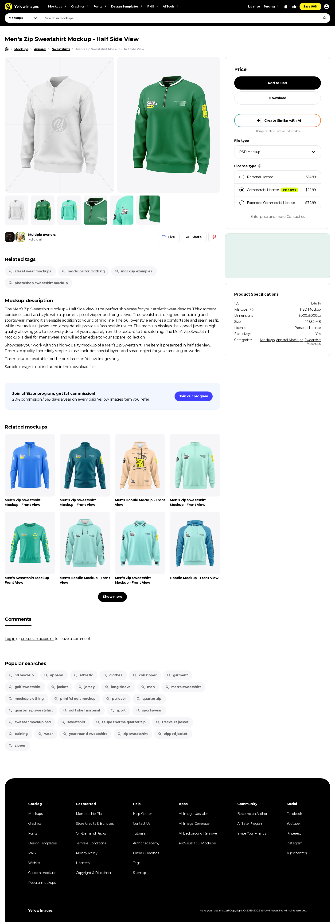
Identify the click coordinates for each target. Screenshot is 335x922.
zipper (17, 745)
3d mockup (21, 675)
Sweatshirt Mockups (312, 342)
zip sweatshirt (132, 734)
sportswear (149, 710)
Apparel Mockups (289, 340)
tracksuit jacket (172, 722)
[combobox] (185, 18)
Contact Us (141, 823)
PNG (32, 853)
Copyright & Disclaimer (93, 873)
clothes (112, 675)
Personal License (307, 328)
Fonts (32, 833)
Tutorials (139, 833)
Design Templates (42, 843)
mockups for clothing (83, 271)
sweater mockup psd (29, 722)
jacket (59, 687)
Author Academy (146, 843)
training (18, 734)
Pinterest (294, 833)
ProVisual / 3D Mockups (197, 843)
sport (118, 710)
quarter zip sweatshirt (30, 710)
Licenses (83, 863)
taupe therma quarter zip (120, 722)
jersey (86, 687)
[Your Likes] (294, 6)
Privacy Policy (86, 853)
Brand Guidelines (146, 853)
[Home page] (6, 49)
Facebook (294, 814)
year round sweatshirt (85, 734)
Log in (10, 638)
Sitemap (139, 873)
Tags (136, 863)
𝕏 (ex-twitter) (297, 853)
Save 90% (310, 6)
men (148, 687)
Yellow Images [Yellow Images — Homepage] (40, 910)
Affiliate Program (250, 823)
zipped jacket (172, 734)
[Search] (324, 18)
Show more (112, 597)
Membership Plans (90, 814)
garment (177, 675)
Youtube (293, 823)
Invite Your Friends (251, 833)
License (254, 6)
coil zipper (145, 675)
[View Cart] (286, 6)
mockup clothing (26, 698)
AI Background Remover (198, 833)
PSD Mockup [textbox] (249, 152)
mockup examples (133, 271)
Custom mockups (42, 873)
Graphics (34, 823)
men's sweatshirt (183, 687)
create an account (37, 638)
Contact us (296, 216)
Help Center (142, 814)
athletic (83, 675)
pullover (116, 698)
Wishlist (34, 863)
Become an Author (252, 814)
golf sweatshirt (24, 687)
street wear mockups (29, 271)
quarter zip (148, 698)
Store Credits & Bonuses (95, 823)
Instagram (295, 843)
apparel (53, 675)
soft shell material (81, 710)
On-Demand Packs (91, 833)
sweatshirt (73, 722)
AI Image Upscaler (193, 814)
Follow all (35, 239)
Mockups (267, 340)
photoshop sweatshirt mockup (38, 283)
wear (45, 734)
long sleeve (118, 687)
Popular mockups (42, 883)
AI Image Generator (194, 823)
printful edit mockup (75, 698)
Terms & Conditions (91, 843)
